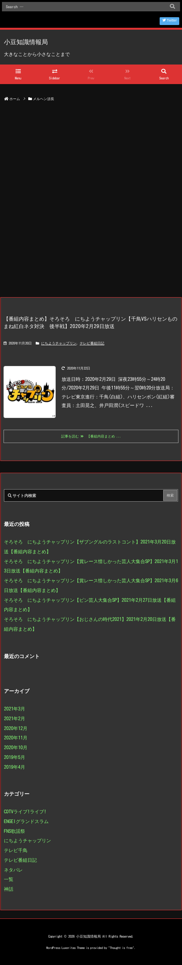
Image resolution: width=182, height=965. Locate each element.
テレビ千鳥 (15, 850)
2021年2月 (14, 718)
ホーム (14, 98)
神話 (8, 888)
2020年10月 (15, 747)
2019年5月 (14, 757)
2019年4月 (14, 766)
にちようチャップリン (58, 343)
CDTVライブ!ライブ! (25, 811)
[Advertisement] (91, 202)
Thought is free (121, 947)
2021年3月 (14, 708)
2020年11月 (15, 737)
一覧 (8, 879)
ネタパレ (13, 869)
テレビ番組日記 (92, 343)
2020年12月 (15, 728)
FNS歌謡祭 (14, 831)
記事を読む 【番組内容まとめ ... (91, 436)
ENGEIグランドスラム (26, 821)
